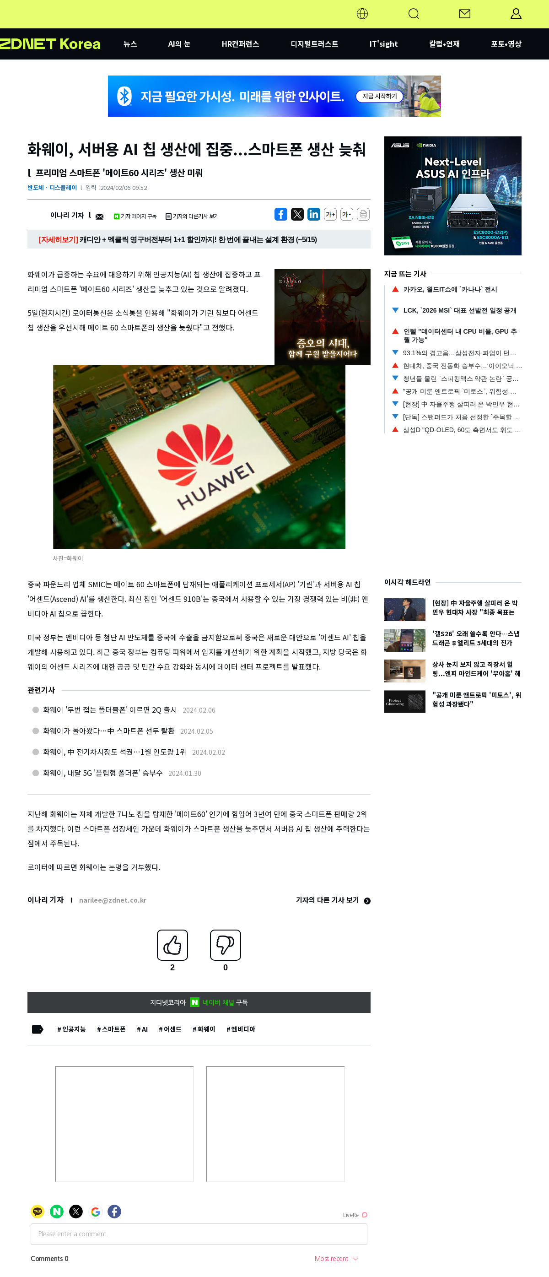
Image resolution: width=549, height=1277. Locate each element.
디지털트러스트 (315, 43)
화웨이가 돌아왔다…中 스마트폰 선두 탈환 (109, 730)
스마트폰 (114, 1029)
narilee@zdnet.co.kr (112, 899)
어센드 (173, 1029)
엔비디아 (243, 1029)
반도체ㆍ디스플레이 (52, 187)
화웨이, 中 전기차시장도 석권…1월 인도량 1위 (115, 751)
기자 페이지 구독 (135, 216)
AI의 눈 (179, 43)
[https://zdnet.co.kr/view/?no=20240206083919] (280, 214)
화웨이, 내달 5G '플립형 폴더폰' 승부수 (103, 772)
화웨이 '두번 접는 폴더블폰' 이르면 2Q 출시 (110, 709)
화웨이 (206, 1029)
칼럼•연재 (444, 43)
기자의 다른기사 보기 (192, 216)
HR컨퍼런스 (240, 43)
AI (145, 1029)
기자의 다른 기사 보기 (333, 899)
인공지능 (74, 1029)
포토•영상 (506, 43)
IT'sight (384, 43)
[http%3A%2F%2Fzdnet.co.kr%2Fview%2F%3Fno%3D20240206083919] (313, 214)
